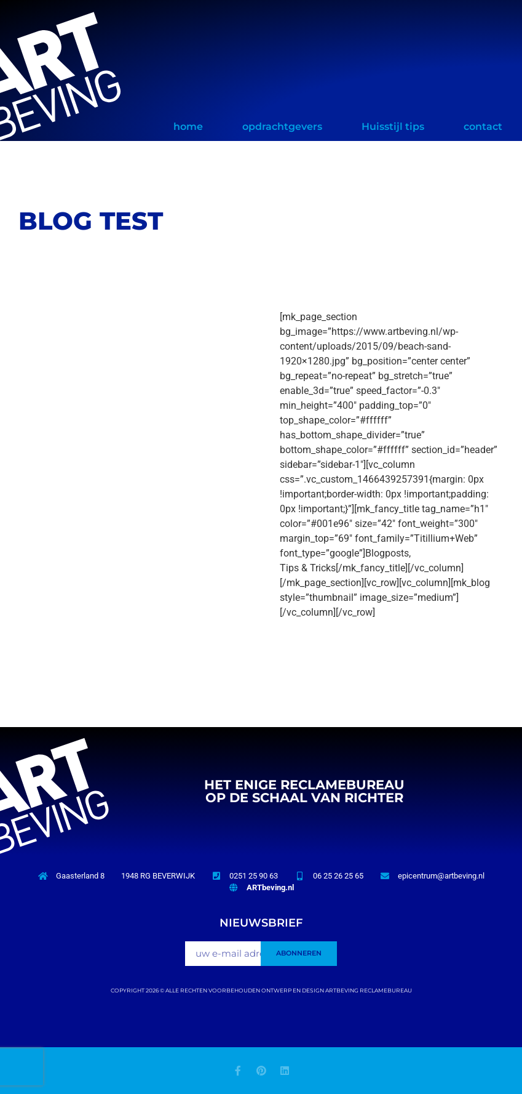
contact (483, 126)
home (188, 126)
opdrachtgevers (282, 126)
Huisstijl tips (393, 126)
